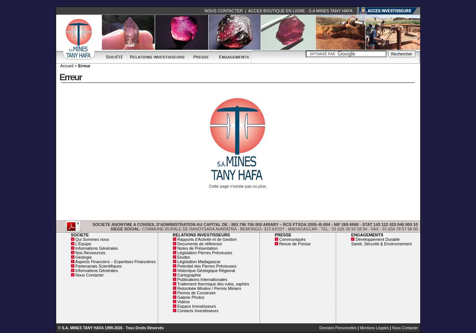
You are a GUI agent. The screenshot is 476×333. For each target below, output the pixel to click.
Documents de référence (199, 244)
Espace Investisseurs (196, 306)
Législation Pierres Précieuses (204, 252)
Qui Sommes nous (92, 239)
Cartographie (189, 275)
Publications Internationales (202, 279)
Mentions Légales (374, 328)
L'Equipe (83, 244)
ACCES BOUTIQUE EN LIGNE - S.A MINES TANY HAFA (300, 11)
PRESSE (283, 235)
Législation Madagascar (199, 261)
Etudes (183, 257)
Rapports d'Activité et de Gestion (207, 239)
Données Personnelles (338, 328)
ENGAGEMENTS (367, 235)
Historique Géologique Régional (206, 270)
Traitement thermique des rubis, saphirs (213, 284)
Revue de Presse (295, 244)
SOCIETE (80, 235)
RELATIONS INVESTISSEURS (201, 235)
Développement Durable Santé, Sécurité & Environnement (381, 241)
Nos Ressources (90, 252)
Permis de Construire (196, 293)
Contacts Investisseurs (198, 310)
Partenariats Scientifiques (98, 266)
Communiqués (292, 239)
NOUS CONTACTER (223, 11)
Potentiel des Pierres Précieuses (207, 266)
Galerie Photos (191, 297)
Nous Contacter (89, 275)
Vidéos (183, 302)
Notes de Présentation (197, 248)
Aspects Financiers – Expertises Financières (115, 261)
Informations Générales (96, 248)
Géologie (83, 257)
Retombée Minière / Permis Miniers (209, 288)
